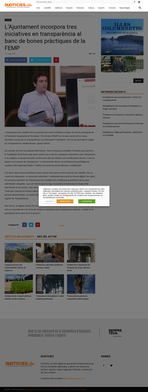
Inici (38, 7)
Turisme (112, 7)
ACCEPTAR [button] (87, 201)
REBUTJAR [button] (65, 201)
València (58, 7)
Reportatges (125, 7)
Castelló (47, 7)
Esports (101, 7)
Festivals (80, 7)
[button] (140, 8)
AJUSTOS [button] (49, 201)
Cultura (91, 7)
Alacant (69, 7)
